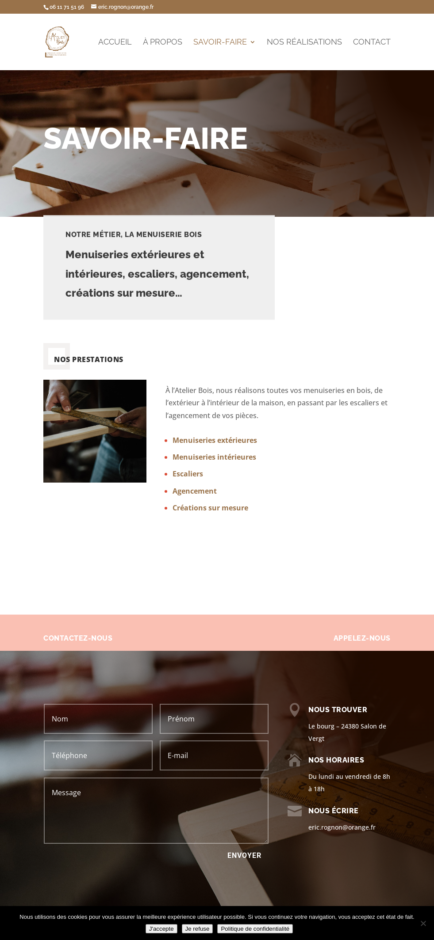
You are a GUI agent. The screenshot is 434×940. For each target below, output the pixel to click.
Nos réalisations (304, 42)
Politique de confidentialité (255, 928)
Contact (372, 42)
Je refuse (197, 928)
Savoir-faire (220, 42)
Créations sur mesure (210, 508)
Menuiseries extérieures (215, 440)
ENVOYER (244, 855)
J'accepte (161, 928)
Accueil (115, 42)
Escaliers (188, 474)
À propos (162, 42)
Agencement (195, 491)
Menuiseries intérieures (214, 457)
